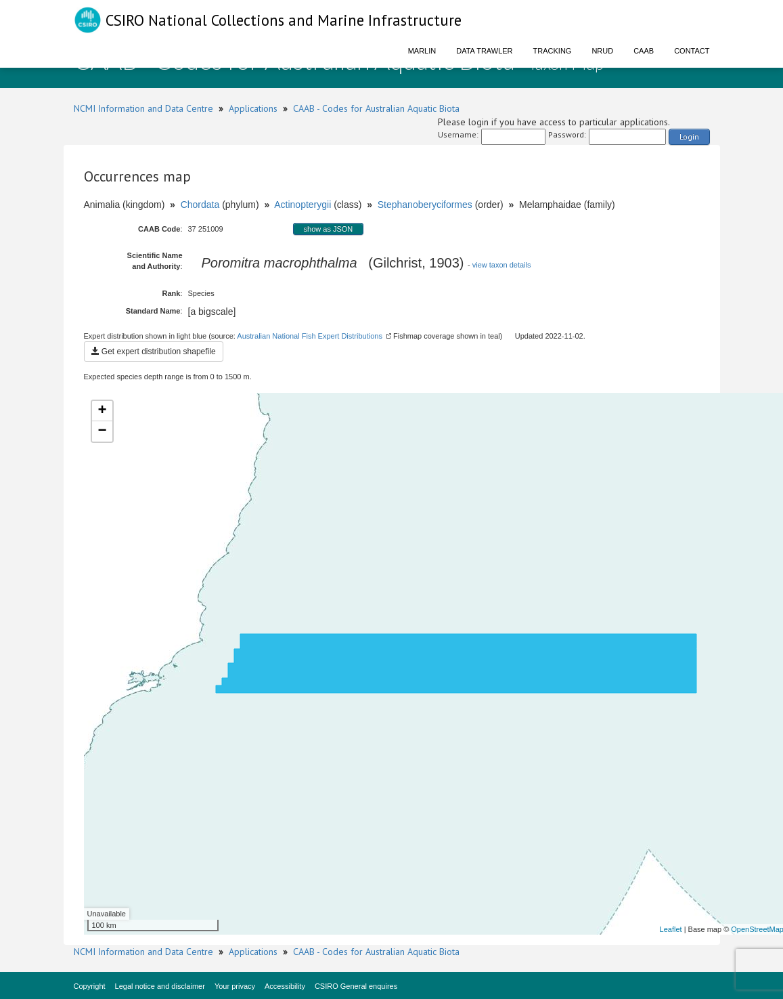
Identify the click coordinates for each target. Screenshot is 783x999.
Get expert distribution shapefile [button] (153, 351)
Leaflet (671, 929)
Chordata (200, 204)
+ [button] (101, 411)
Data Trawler (484, 51)
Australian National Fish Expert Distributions (309, 336)
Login (689, 136)
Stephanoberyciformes (425, 204)
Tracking (552, 51)
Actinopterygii (302, 204)
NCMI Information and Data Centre (143, 108)
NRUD (602, 51)
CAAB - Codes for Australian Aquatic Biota (376, 108)
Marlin (422, 51)
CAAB (643, 51)
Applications (253, 108)
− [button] (101, 431)
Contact (691, 51)
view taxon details (501, 265)
